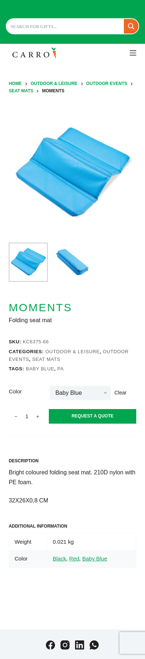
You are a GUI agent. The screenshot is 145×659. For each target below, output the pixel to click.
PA (60, 368)
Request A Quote (92, 416)
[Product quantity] (27, 416)
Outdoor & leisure (73, 351)
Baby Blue (40, 368)
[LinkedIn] (79, 645)
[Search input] (66, 26)
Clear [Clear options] (120, 393)
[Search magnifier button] (131, 26)
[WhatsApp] (94, 645)
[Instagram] (65, 645)
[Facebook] (50, 645)
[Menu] (133, 53)
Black (59, 558)
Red (74, 558)
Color (15, 391)
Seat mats (46, 359)
